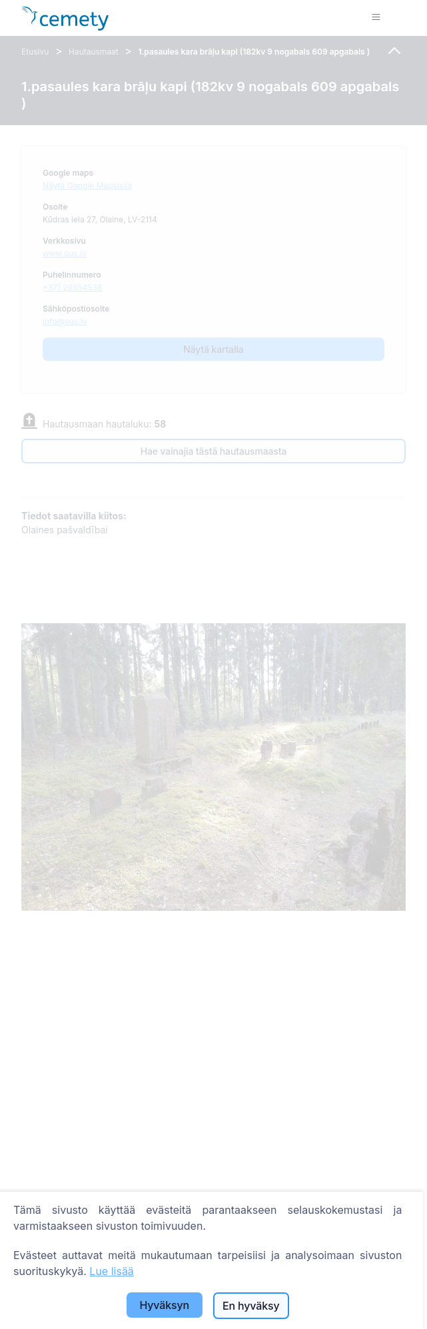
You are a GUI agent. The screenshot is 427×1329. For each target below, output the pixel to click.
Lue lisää (111, 1271)
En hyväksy (250, 1305)
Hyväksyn (164, 1305)
